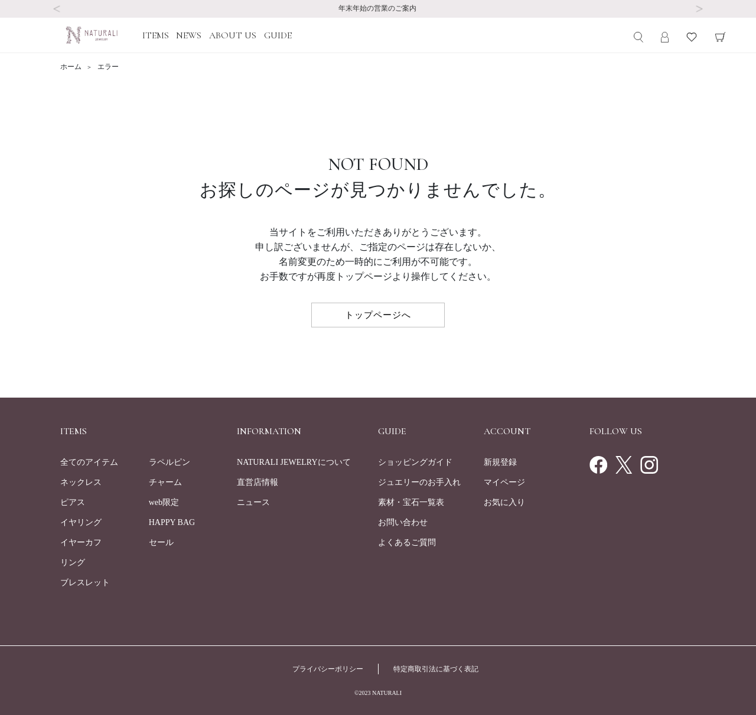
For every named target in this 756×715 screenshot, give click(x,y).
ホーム (71, 67)
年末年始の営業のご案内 (378, 8)
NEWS (188, 35)
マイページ (504, 482)
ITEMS (155, 35)
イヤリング (81, 522)
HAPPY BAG (172, 522)
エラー (108, 67)
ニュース (253, 502)
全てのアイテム (89, 462)
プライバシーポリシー (327, 669)
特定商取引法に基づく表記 (435, 669)
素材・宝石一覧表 (411, 502)
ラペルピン (169, 462)
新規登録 (500, 462)
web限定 (164, 502)
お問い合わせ (403, 522)
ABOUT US (232, 35)
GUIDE (278, 35)
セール (161, 542)
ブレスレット (85, 582)
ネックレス (81, 482)
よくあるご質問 (407, 542)
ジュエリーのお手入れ (419, 482)
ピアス (72, 502)
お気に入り (504, 502)
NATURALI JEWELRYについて (294, 462)
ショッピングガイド (415, 462)
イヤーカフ (81, 542)
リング (72, 562)
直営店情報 (257, 482)
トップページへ (378, 315)
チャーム (165, 482)
